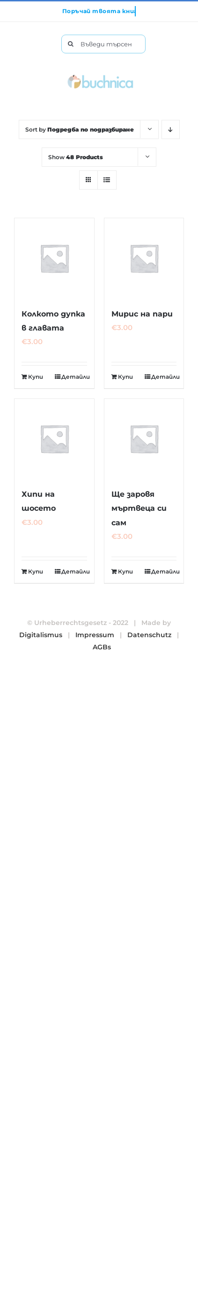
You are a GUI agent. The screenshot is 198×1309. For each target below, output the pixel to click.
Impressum (94, 635)
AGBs (102, 647)
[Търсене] (70, 44)
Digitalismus (40, 635)
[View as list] (107, 180)
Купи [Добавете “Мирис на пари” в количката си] (125, 376)
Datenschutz (149, 635)
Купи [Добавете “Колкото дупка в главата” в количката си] (35, 376)
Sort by (79, 129)
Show (75, 157)
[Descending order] (170, 129)
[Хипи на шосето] (54, 438)
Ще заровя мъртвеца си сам (139, 508)
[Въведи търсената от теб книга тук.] (103, 44)
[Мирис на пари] (144, 258)
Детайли (74, 376)
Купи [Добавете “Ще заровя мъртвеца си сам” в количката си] (125, 571)
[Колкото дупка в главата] (54, 258)
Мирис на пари (142, 313)
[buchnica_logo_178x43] (100, 76)
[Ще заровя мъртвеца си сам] (144, 438)
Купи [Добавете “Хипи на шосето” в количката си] (35, 571)
